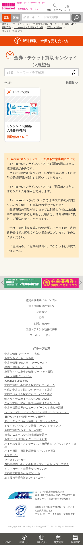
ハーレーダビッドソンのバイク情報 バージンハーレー (36, 412)
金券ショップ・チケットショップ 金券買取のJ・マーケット (31, 24)
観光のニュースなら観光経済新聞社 (25, 434)
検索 (76, 18)
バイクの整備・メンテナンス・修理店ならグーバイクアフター (40, 445)
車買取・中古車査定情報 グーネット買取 (28, 371)
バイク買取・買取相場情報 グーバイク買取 (30, 450)
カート (67, 10)
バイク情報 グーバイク (18, 376)
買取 (6, 17)
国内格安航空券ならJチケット (22, 473)
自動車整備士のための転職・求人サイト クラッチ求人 (36, 464)
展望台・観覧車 (54, 27)
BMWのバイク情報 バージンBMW (24, 416)
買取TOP (69, 24)
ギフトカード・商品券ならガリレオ (25, 468)
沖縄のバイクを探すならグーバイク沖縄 (28, 394)
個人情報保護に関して (41, 306)
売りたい (24, 542)
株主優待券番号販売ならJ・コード (25, 477)
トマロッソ (11, 455)
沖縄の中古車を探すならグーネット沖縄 (28, 389)
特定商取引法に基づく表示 (42, 300)
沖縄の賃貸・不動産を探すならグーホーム (29, 385)
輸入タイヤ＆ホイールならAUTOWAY (26, 398)
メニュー (77, 7)
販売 (16, 17)
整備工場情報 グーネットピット (23, 367)
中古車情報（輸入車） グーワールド (26, 362)
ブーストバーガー (15, 459)
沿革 (41, 317)
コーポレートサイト (42, 335)
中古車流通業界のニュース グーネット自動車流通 (34, 407)
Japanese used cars (16, 380)
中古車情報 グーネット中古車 (22, 353)
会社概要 (41, 312)
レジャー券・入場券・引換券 (28, 27)
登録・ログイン (54, 10)
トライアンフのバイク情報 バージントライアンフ (34, 425)
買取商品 (6, 27)
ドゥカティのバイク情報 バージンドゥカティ (31, 421)
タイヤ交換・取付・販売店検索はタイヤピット (32, 403)
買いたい (41, 542)
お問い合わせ (42, 323)
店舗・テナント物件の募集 (42, 329)
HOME (7, 542)
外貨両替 (59, 542)
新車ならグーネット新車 (19, 358)
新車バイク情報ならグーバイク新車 (25, 439)
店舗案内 (76, 542)
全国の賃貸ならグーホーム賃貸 (23, 430)
